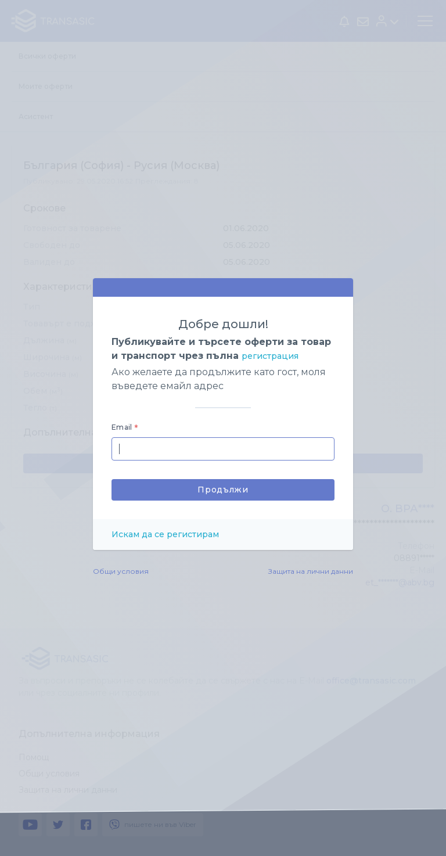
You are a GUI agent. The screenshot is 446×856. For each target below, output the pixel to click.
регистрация (270, 356)
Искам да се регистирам (165, 534)
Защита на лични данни (310, 571)
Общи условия (121, 571)
